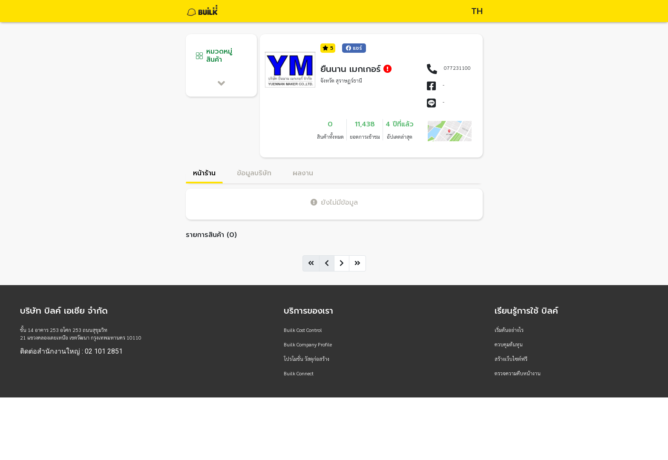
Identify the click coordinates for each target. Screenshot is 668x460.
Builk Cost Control (303, 329)
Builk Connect (299, 373)
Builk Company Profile (308, 344)
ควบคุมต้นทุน (509, 344)
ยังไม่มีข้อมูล (334, 202)
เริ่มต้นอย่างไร (509, 329)
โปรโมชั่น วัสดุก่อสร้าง (306, 358)
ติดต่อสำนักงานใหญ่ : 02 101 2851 (71, 351)
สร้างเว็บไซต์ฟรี (511, 358)
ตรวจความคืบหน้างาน (518, 373)
